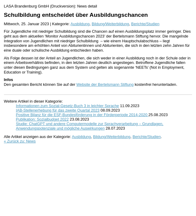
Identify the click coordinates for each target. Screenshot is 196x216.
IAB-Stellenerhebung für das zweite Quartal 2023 (58, 110)
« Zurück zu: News (20, 141)
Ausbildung (80, 24)
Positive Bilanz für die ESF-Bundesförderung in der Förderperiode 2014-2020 (82, 114)
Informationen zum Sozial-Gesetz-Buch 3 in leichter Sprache (67, 106)
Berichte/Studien (145, 24)
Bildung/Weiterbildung (110, 24)
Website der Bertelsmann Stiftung (104, 84)
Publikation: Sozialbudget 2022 (42, 119)
